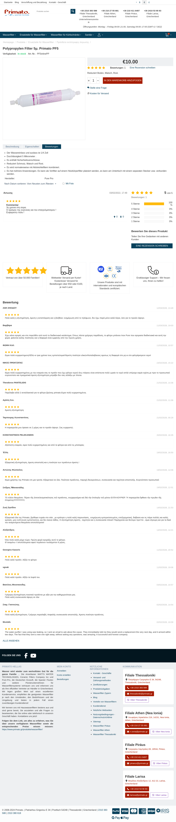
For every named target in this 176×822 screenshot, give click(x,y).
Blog (17, 2)
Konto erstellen (64, 675)
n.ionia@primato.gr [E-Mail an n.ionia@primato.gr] (137, 731)
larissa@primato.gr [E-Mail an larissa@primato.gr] (137, 795)
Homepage (8, 42)
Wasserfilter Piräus (101, 726)
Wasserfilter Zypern (102, 693)
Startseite (8, 2)
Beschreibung (12, 146)
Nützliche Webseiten (102, 710)
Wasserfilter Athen (101, 730)
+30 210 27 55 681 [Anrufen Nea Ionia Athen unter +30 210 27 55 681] (137, 725)
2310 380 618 (14, 813)
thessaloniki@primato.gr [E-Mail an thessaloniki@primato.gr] (139, 693)
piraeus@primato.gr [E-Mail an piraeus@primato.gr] (137, 763)
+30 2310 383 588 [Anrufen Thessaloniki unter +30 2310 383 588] (137, 687)
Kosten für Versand (99, 93)
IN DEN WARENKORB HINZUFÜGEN (122, 80)
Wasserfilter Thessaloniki (104, 734)
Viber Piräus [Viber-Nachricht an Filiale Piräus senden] (160, 763)
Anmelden (61, 671)
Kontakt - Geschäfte (102, 673)
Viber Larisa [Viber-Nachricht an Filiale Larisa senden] (159, 795)
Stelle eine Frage (97, 88)
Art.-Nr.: (32, 54)
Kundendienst (99, 706)
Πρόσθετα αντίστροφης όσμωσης (73, 42)
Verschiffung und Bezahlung (34, 2)
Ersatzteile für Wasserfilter (41, 42)
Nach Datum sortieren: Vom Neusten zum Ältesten (30, 184)
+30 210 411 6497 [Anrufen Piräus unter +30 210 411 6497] (137, 757)
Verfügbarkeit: (9, 54)
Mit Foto (70, 183)
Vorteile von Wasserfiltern (104, 701)
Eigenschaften (32, 146)
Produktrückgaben (101, 689)
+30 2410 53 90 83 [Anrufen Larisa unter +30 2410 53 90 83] (137, 789)
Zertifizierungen (100, 684)
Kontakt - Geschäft (57, 2)
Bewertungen (51, 146)
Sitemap (97, 721)
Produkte (21, 42)
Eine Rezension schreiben (142, 67)
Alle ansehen (11, 641)
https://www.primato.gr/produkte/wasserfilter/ (22, 729)
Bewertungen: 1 (118, 68)
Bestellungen (63, 679)
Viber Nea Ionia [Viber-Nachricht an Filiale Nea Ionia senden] (161, 731)
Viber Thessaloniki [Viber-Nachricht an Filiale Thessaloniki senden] (137, 700)
